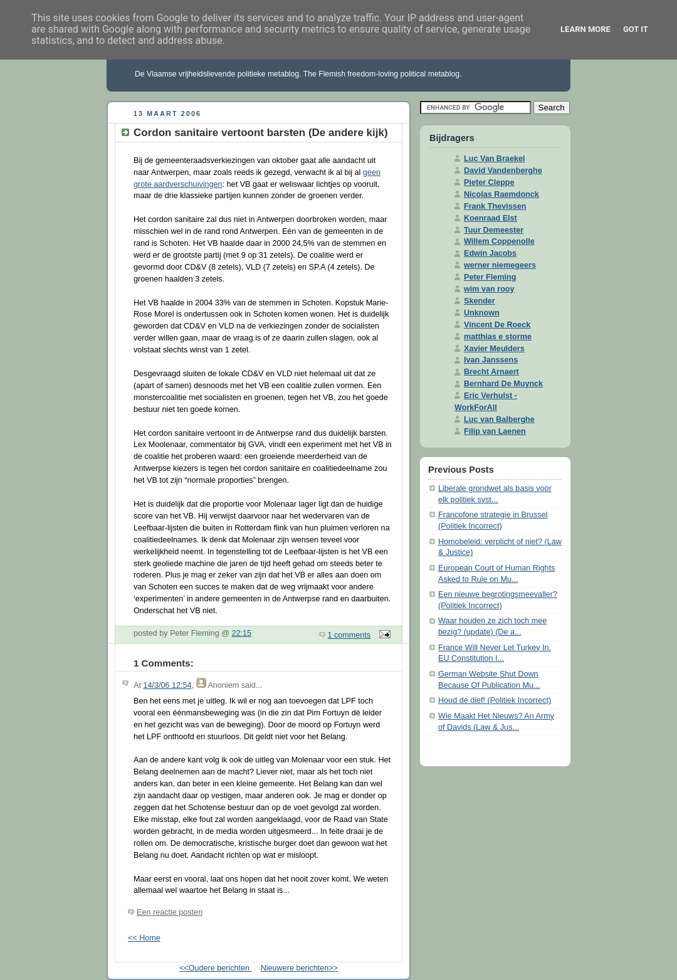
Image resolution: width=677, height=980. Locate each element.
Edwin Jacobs (490, 253)
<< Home (144, 938)
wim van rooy (489, 289)
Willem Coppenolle (499, 241)
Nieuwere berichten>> (299, 968)
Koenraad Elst (490, 218)
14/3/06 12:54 (167, 685)
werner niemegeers (500, 265)
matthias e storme (498, 336)
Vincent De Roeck (497, 324)
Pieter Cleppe (489, 182)
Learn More (585, 29)
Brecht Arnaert (491, 371)
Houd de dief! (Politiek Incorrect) (494, 700)
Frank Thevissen (495, 206)
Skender (479, 301)
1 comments (349, 635)
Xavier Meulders (494, 348)
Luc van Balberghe (499, 419)
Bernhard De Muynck (503, 383)
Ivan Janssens (491, 360)
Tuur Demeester (493, 230)
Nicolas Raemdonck (501, 194)
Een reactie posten (169, 912)
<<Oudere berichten (215, 968)
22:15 (241, 633)
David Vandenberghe (503, 170)
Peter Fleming (490, 277)
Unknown (482, 312)
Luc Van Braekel (494, 158)
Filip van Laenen (495, 431)
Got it (635, 29)
